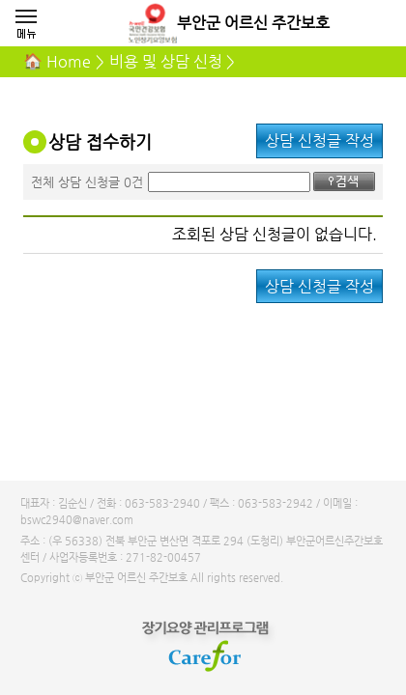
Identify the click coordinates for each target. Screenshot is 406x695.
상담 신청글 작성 (319, 140)
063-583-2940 (162, 503)
